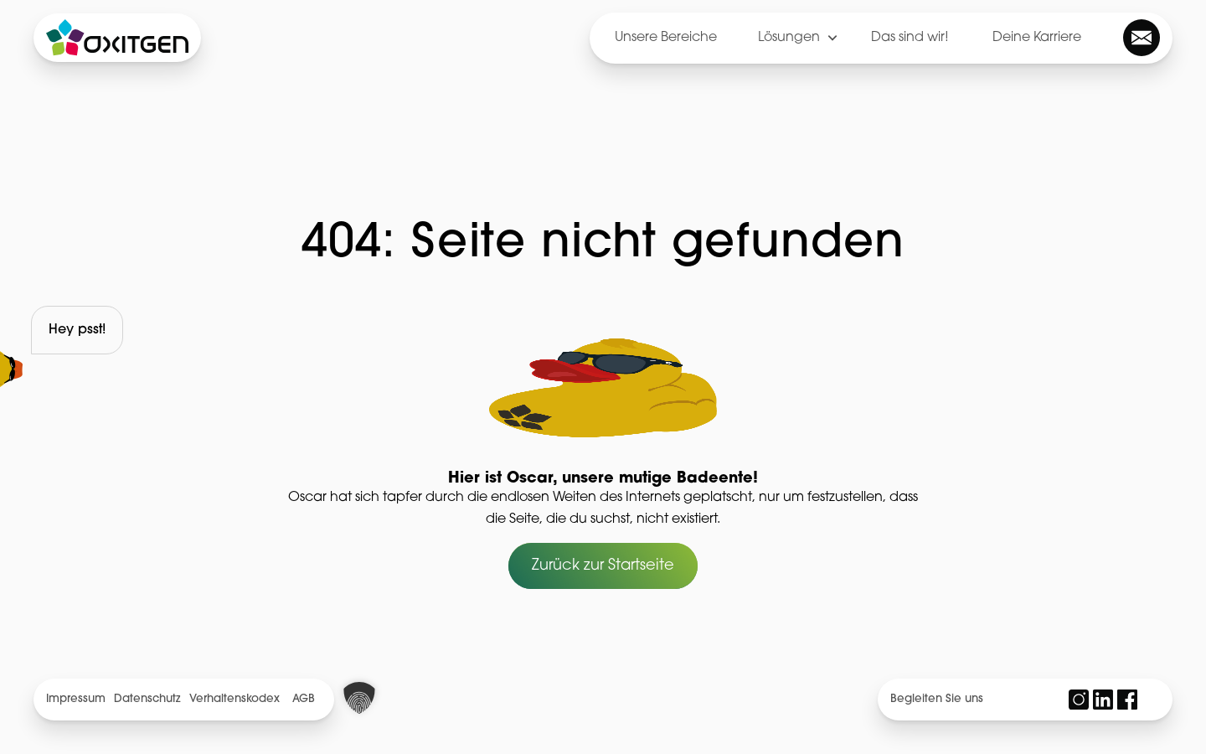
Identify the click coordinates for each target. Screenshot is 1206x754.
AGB (303, 699)
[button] (359, 698)
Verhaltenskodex (234, 699)
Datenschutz (147, 699)
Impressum (76, 699)
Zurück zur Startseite (603, 566)
